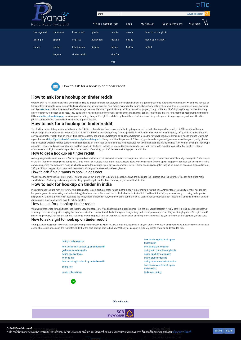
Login (129, 24)
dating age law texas (72, 254)
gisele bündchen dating (97, 39)
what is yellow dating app (51, 116)
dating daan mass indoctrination (160, 261)
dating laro (67, 266)
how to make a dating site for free (115, 47)
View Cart (194, 24)
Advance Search (195, 14)
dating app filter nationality (157, 254)
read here (44, 109)
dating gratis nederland (155, 257)
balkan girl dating (152, 272)
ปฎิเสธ (229, 330)
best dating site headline (156, 246)
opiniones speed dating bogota (58, 43)
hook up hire (68, 257)
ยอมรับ (218, 330)
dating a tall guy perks (73, 241)
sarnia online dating (72, 272)
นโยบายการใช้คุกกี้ (181, 332)
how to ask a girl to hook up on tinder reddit (79, 43)
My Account (147, 24)
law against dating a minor (40, 39)
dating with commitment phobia (160, 250)
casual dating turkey (130, 39)
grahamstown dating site (74, 250)
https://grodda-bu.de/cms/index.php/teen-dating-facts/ (75, 139)
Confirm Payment (172, 24)
